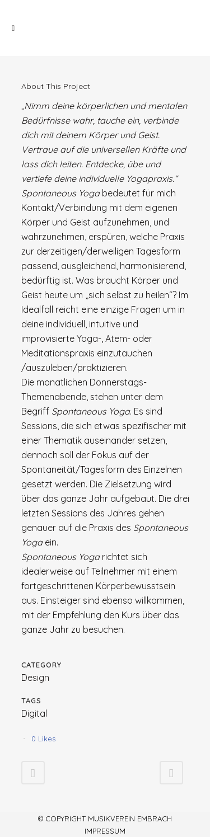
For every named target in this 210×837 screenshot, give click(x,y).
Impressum (105, 830)
